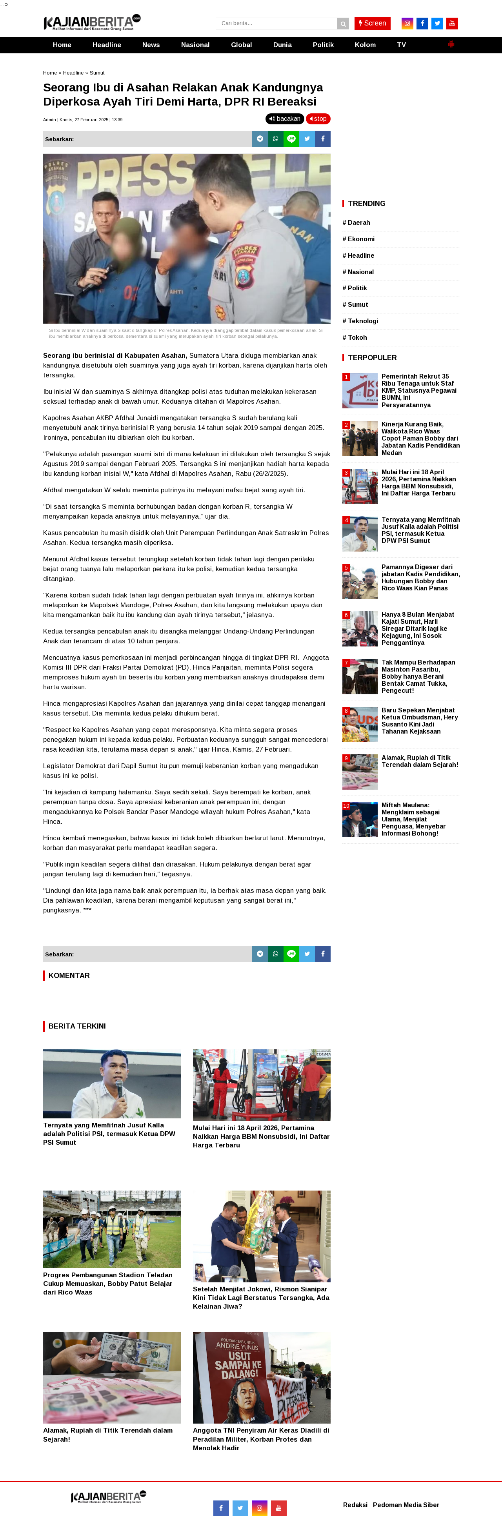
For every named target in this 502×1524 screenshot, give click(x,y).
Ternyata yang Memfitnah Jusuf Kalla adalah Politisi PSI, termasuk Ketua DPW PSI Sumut (109, 1134)
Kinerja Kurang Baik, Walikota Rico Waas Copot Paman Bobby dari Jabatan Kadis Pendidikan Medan (421, 438)
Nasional (195, 45)
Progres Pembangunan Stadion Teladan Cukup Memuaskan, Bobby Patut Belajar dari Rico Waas (108, 1283)
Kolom (365, 45)
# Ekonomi (358, 239)
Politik (323, 45)
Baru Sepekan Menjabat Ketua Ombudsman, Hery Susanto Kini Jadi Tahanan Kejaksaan (420, 721)
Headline (107, 45)
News (151, 45)
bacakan (284, 118)
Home (62, 45)
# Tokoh (354, 337)
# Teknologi (360, 321)
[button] (451, 41)
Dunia (282, 45)
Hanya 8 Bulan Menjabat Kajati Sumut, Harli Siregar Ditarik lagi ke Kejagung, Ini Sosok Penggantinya (418, 628)
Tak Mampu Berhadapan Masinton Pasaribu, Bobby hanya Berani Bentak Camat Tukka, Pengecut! (418, 676)
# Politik (354, 288)
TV (401, 45)
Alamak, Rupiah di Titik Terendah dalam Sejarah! (420, 761)
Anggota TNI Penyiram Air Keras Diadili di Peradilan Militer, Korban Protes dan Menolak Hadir (261, 1439)
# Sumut (355, 304)
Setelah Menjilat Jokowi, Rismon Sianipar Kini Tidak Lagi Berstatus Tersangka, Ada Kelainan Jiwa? (261, 1297)
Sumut (97, 73)
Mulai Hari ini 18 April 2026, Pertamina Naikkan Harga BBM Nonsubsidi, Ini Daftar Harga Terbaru (261, 1136)
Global (241, 45)
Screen (372, 23)
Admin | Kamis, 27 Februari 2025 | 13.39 (82, 119)
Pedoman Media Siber (406, 1505)
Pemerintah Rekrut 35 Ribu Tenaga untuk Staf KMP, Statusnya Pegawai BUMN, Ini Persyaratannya (419, 390)
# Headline (358, 255)
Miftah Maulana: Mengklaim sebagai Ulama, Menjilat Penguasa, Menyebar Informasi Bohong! (414, 819)
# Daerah (356, 222)
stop (318, 118)
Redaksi (355, 1505)
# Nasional (358, 272)
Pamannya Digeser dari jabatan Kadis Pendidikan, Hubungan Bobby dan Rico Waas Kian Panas (421, 578)
